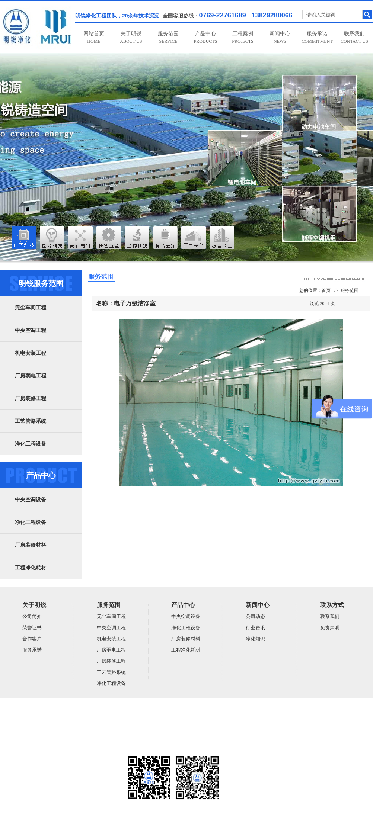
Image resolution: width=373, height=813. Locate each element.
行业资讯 (255, 627)
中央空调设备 (30, 499)
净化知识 (255, 639)
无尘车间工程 (30, 308)
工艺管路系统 (30, 421)
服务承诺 (317, 37)
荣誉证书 (32, 627)
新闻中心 (280, 37)
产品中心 (205, 37)
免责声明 (329, 627)
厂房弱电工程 (30, 376)
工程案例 (242, 37)
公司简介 (32, 616)
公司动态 (255, 616)
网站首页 (93, 37)
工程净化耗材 (30, 568)
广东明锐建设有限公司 (57, 717)
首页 (326, 290)
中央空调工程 (30, 330)
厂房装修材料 (30, 545)
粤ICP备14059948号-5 (21, 746)
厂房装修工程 (30, 398)
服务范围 (168, 37)
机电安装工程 (30, 353)
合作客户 (32, 639)
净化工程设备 (30, 444)
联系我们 (354, 37)
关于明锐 (131, 37)
